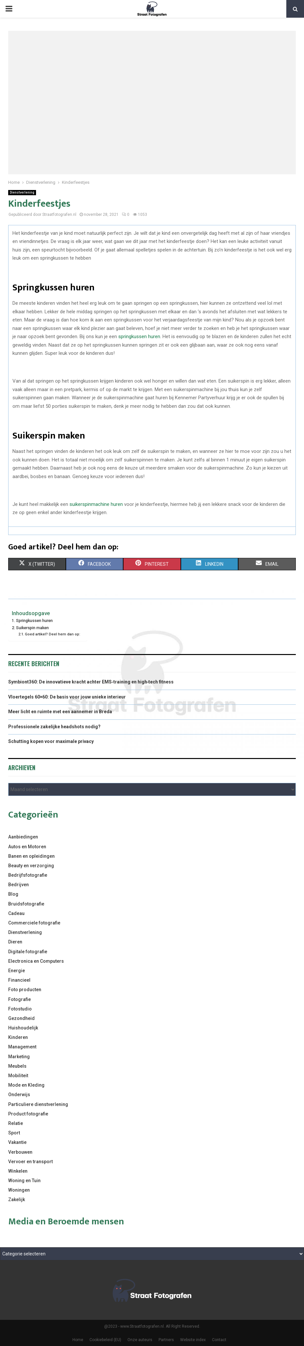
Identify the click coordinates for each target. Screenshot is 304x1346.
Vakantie (17, 1142)
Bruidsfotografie (26, 903)
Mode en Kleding (26, 1085)
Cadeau (16, 913)
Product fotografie (28, 1113)
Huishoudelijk (23, 1027)
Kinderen (18, 1037)
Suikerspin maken (32, 627)
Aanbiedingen (23, 836)
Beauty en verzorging (31, 865)
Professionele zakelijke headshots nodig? (54, 726)
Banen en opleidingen (31, 856)
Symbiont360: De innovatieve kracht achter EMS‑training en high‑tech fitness (91, 681)
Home (77, 1339)
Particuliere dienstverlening (38, 1104)
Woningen (19, 1190)
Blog (13, 894)
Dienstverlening (22, 192)
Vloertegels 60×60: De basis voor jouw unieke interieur (67, 696)
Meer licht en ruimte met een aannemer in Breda (60, 711)
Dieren (15, 941)
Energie (16, 970)
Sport (14, 1132)
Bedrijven (18, 884)
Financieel (19, 980)
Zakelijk (16, 1199)
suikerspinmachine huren (96, 504)
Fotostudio (20, 1008)
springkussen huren (139, 336)
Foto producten (24, 989)
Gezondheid (21, 1018)
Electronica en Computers (36, 961)
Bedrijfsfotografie (27, 875)
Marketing (19, 1056)
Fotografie (19, 999)
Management (22, 1046)
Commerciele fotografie (34, 922)
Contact (219, 1339)
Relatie (15, 1123)
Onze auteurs (139, 1339)
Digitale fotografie (27, 951)
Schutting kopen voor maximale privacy (51, 741)
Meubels (17, 1066)
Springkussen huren (34, 620)
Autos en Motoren (27, 846)
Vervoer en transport (30, 1161)
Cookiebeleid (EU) (105, 1339)
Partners (166, 1339)
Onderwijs (19, 1094)
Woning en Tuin (24, 1180)
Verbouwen (20, 1152)
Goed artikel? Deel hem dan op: (52, 634)
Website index (193, 1339)
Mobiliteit (18, 1075)
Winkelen (18, 1171)
